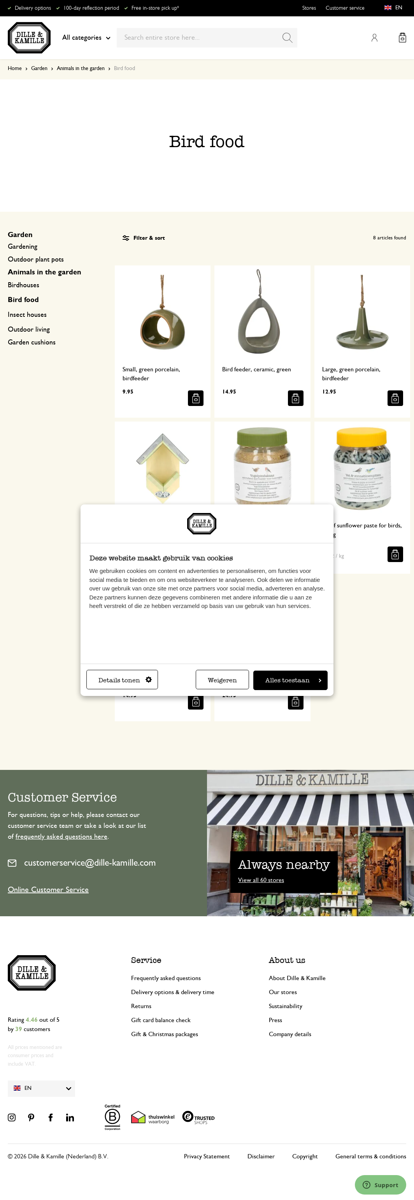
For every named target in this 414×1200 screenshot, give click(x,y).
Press (275, 1020)
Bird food (23, 300)
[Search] (287, 37)
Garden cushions (32, 342)
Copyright (305, 1156)
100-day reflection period (91, 8)
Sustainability (285, 1006)
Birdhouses (23, 285)
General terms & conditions (370, 1156)
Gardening (22, 246)
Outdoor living (29, 329)
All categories (86, 37)
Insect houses (27, 314)
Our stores (283, 992)
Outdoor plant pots (36, 259)
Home (15, 68)
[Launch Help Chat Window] (380, 1185)
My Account (374, 37)
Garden (39, 68)
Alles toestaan (293, 680)
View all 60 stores (261, 880)
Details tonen (125, 680)
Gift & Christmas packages (164, 1034)
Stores (309, 8)
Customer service (345, 8)
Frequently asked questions (166, 978)
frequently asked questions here (61, 836)
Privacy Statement (207, 1156)
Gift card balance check (161, 1020)
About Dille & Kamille (297, 978)
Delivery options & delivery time (172, 992)
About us (287, 960)
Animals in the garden (81, 68)
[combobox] (207, 37)
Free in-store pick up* (155, 8)
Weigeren (222, 680)
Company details (290, 1034)
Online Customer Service (48, 890)
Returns (141, 1006)
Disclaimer (261, 1156)
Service (146, 960)
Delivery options (33, 8)
